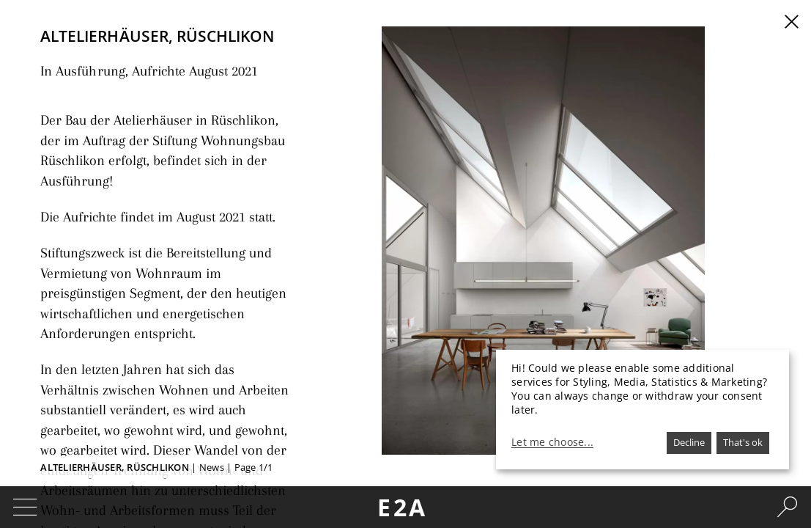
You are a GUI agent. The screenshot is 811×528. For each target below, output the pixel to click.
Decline (689, 442)
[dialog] (642, 409)
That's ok (743, 442)
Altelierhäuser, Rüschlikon (114, 467)
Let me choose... (552, 442)
